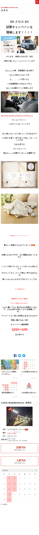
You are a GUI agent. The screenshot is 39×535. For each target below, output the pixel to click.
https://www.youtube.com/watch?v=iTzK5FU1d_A (17, 116)
